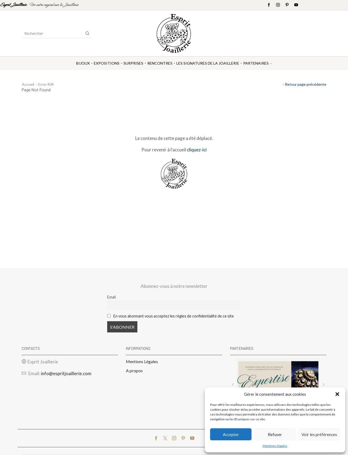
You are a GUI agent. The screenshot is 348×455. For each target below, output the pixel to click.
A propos (134, 370)
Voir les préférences (319, 434)
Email (111, 297)
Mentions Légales (142, 361)
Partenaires (257, 63)
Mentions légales (275, 446)
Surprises (133, 63)
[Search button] (87, 33)
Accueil (28, 84)
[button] (337, 394)
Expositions (106, 63)
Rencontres (159, 63)
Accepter (231, 434)
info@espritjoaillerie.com (66, 373)
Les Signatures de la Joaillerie (207, 63)
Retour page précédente (305, 84)
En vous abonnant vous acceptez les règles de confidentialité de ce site (173, 316)
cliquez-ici (197, 149)
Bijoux (83, 63)
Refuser (275, 434)
